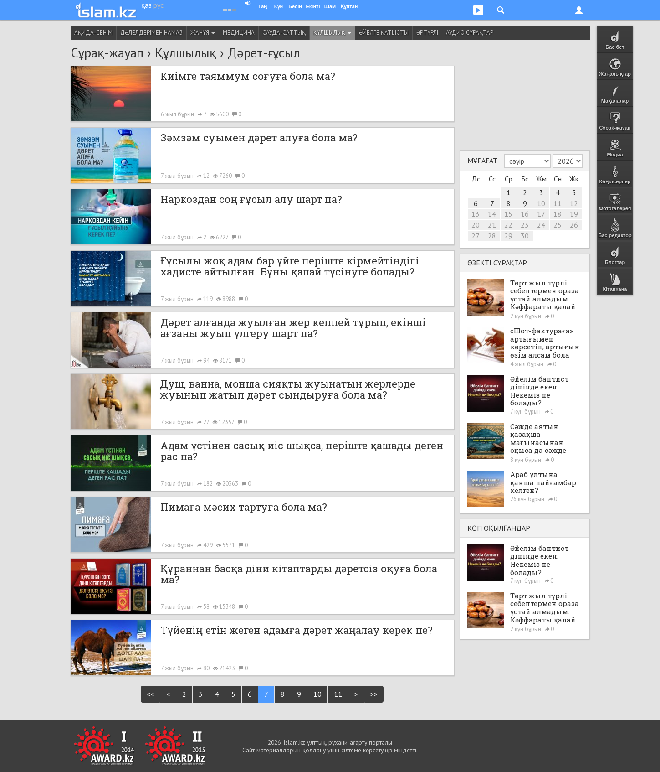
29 (508, 235)
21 (492, 224)
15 (508, 213)
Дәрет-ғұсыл (264, 52)
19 (574, 213)
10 (317, 694)
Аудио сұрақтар (469, 32)
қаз (146, 5)
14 (492, 213)
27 (475, 235)
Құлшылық (332, 32)
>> (374, 694)
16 (525, 213)
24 (541, 224)
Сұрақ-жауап (107, 52)
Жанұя (202, 32)
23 (525, 224)
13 (475, 213)
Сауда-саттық (284, 32)
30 (525, 235)
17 (541, 213)
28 (492, 235)
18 (557, 213)
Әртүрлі (427, 32)
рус (158, 5)
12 (574, 203)
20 (475, 224)
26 (574, 224)
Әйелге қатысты (384, 32)
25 (557, 224)
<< (150, 694)
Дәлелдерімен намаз (151, 32)
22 (508, 224)
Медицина (239, 32)
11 (338, 694)
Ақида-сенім (93, 32)
